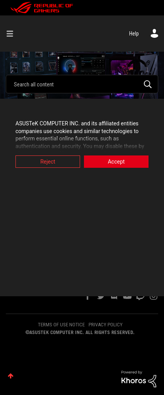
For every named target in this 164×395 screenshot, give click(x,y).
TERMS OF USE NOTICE (61, 324)
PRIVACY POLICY (106, 324)
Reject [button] (47, 162)
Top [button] (10, 376)
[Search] (82, 84)
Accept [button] (116, 162)
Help (134, 33)
